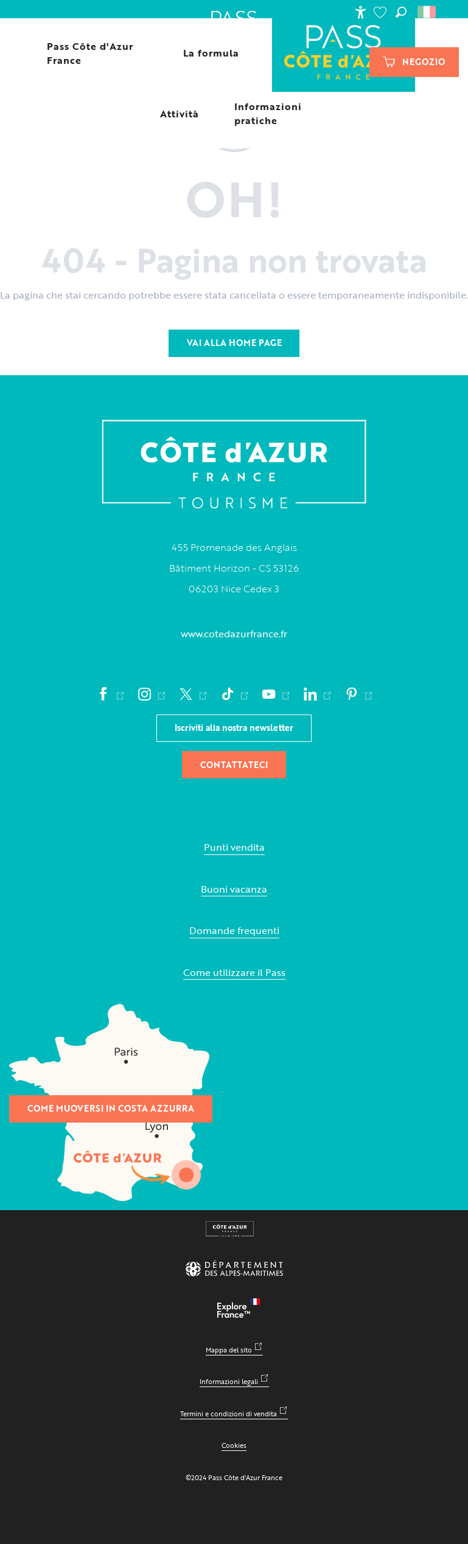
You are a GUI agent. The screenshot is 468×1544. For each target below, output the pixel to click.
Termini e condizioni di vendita (228, 1413)
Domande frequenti (234, 931)
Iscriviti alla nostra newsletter (234, 727)
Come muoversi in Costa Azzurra (110, 1108)
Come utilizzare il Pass (234, 973)
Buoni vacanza (234, 889)
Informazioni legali (229, 1381)
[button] (401, 12)
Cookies (234, 1445)
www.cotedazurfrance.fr (234, 633)
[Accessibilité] (360, 12)
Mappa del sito (229, 1350)
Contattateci (234, 764)
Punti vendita (234, 847)
